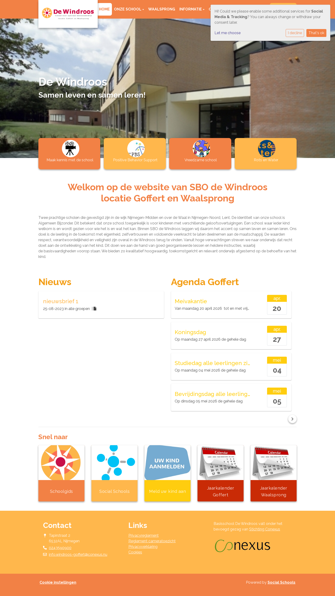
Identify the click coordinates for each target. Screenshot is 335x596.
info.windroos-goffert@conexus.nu (78, 554)
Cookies (135, 552)
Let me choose (227, 33)
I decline (295, 33)
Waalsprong (161, 9)
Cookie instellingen (58, 582)
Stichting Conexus (264, 529)
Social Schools (281, 582)
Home (104, 9)
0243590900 (60, 548)
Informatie (191, 9)
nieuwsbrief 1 (60, 301)
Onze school (128, 9)
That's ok (316, 33)
